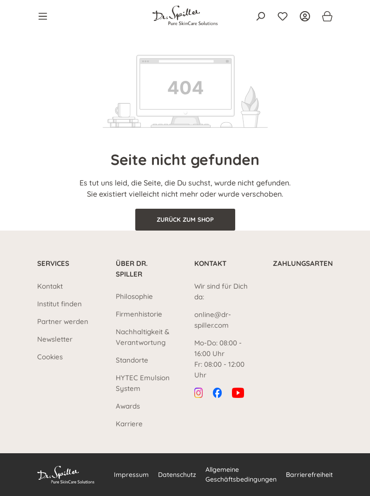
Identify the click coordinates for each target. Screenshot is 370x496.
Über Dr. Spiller (132, 268)
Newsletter (55, 339)
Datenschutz (177, 474)
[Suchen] (260, 16)
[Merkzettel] (282, 16)
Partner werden (62, 321)
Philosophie (134, 296)
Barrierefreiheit (309, 474)
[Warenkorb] (324, 16)
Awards (128, 406)
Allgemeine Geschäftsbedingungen (241, 474)
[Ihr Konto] (305, 16)
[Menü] (45, 16)
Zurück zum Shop (185, 219)
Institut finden (59, 303)
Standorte (132, 360)
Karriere (129, 423)
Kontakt (50, 286)
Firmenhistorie (139, 314)
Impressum (131, 474)
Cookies (50, 356)
